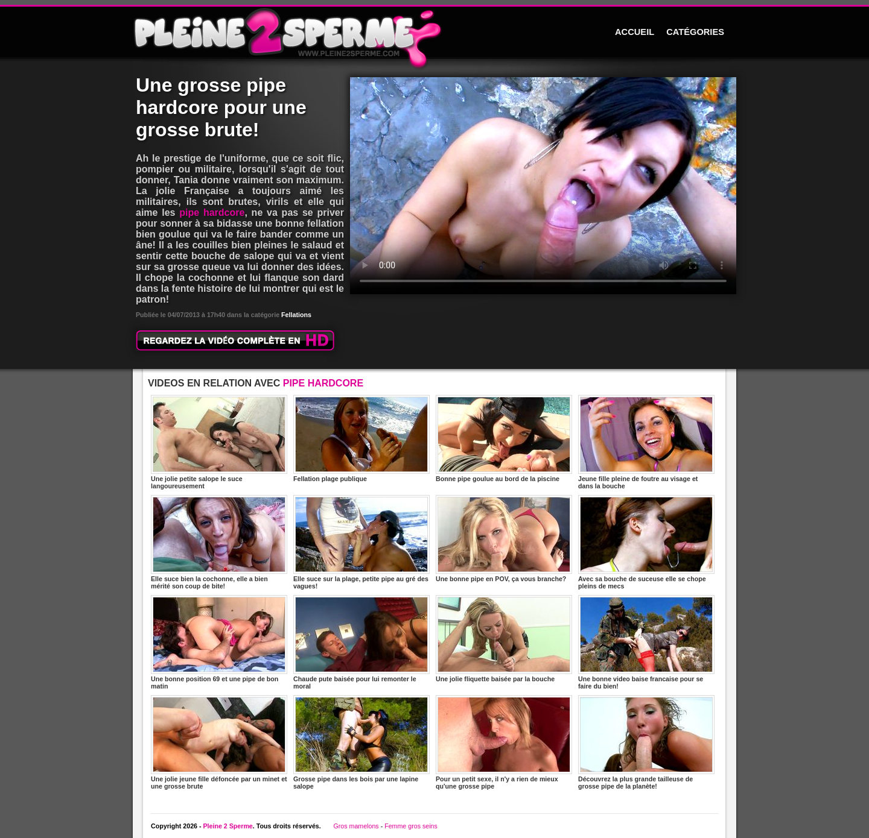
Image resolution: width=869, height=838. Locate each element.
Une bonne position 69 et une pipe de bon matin (219, 642)
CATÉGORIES (695, 32)
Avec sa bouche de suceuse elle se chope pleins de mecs (646, 542)
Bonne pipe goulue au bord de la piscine (504, 438)
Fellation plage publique (361, 438)
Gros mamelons (355, 826)
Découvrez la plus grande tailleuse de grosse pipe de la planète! (646, 742)
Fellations (296, 314)
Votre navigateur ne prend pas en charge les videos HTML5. (543, 185)
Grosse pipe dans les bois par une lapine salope (361, 742)
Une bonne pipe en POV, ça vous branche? (504, 538)
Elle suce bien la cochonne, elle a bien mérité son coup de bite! (219, 542)
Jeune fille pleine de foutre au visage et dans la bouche (646, 442)
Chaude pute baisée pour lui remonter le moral (361, 642)
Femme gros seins (411, 826)
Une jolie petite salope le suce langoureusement (219, 442)
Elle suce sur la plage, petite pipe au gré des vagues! (361, 542)
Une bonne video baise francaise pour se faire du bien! (646, 642)
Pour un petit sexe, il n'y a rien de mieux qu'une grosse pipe (504, 742)
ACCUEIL (634, 32)
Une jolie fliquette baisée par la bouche (504, 638)
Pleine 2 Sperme (227, 826)
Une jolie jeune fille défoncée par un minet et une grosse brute (219, 742)
